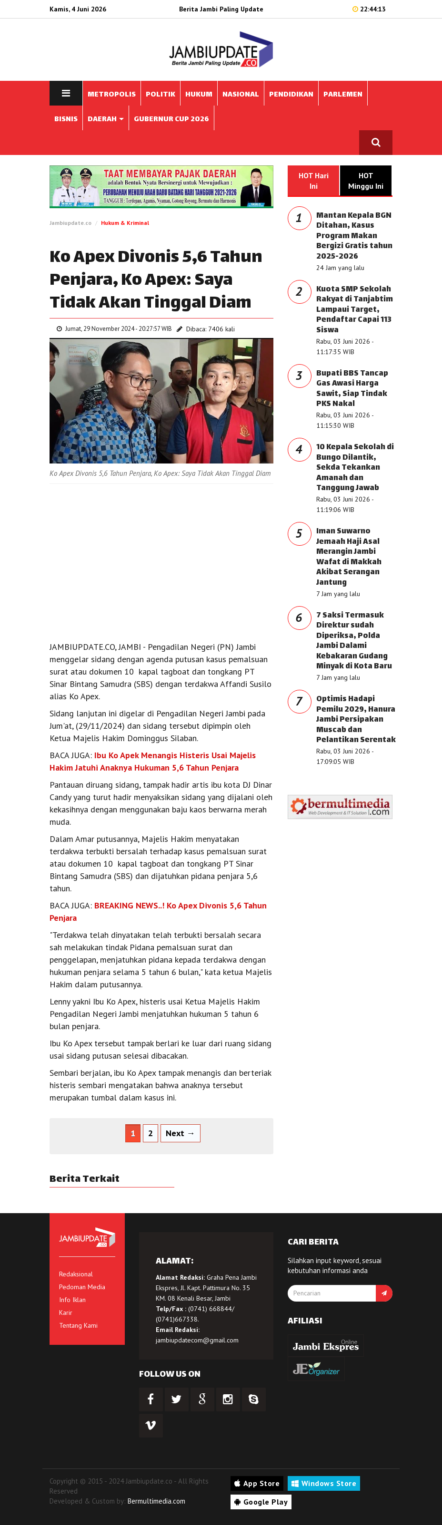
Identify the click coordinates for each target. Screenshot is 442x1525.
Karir (65, 1312)
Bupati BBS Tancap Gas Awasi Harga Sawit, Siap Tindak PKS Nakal (352, 389)
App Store (257, 1483)
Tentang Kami (78, 1325)
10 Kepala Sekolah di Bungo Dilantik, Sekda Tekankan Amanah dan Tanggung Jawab (355, 468)
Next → (180, 1133)
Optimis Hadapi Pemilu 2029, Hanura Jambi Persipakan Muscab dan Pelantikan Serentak (356, 720)
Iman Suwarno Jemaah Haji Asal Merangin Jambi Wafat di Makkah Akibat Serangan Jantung (349, 557)
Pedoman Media (82, 1287)
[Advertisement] (161, 560)
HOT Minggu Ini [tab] (365, 181)
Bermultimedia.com (156, 1501)
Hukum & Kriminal (125, 222)
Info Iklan (72, 1299)
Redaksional (76, 1274)
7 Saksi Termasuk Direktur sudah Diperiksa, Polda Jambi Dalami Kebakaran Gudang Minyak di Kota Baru (354, 641)
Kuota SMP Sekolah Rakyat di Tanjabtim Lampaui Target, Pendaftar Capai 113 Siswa (354, 310)
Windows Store (323, 1483)
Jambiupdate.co (70, 222)
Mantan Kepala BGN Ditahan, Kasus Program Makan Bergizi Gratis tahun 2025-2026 (354, 236)
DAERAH (106, 119)
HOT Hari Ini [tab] (314, 181)
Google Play (261, 1501)
